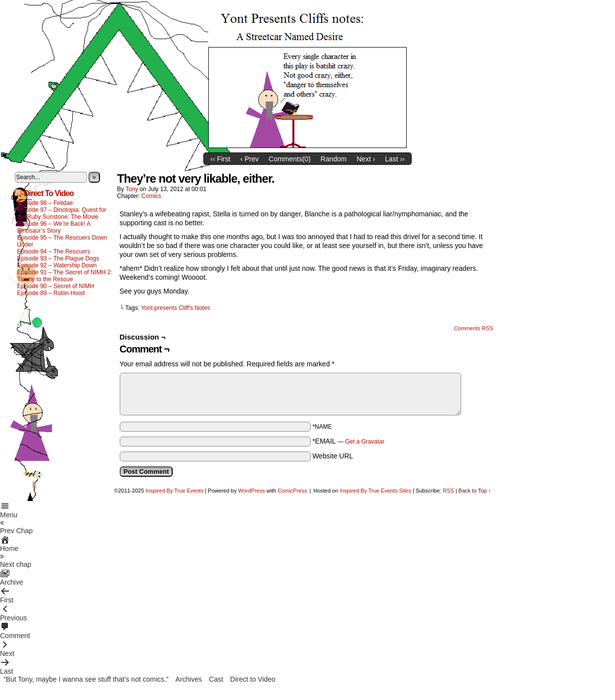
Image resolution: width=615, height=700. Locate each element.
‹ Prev (249, 159)
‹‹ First (220, 159)
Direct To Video (49, 193)
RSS (448, 491)
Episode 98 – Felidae (45, 203)
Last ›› (395, 159)
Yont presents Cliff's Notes (175, 307)
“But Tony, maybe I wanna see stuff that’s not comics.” (86, 679)
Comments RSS (473, 328)
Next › (366, 159)
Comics (151, 196)
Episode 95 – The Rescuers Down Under (62, 241)
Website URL (332, 456)
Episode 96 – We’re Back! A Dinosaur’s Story (54, 227)
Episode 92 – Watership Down (57, 265)
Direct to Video (253, 679)
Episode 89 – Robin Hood (51, 293)
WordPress (251, 491)
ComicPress (292, 491)
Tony (132, 189)
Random (334, 159)
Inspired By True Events (174, 491)
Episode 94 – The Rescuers (54, 251)
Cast (216, 679)
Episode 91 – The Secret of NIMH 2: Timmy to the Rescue (65, 276)
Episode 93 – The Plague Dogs (58, 258)
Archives (189, 679)
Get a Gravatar (364, 441)
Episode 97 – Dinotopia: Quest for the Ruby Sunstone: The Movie (61, 213)
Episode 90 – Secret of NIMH (55, 286)
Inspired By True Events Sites (375, 491)
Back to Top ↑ (475, 491)
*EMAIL (348, 441)
